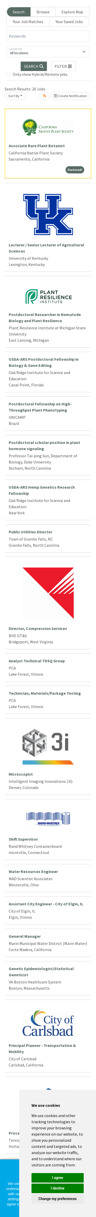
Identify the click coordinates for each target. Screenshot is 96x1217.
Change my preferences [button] (57, 1199)
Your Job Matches (28, 21)
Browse (43, 11)
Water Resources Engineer (33, 871)
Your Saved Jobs (69, 21)
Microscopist (21, 774)
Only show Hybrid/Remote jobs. (40, 74)
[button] (63, 66)
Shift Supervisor (23, 839)
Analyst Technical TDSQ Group (37, 660)
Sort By (13, 96)
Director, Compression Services (38, 628)
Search (19, 11)
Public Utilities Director (30, 531)
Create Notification (70, 96)
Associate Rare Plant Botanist (37, 145)
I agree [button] (57, 1178)
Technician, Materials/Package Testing (45, 693)
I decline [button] (57, 1188)
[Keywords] (48, 36)
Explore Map (72, 11)
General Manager (25, 936)
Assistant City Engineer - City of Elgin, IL (46, 903)
